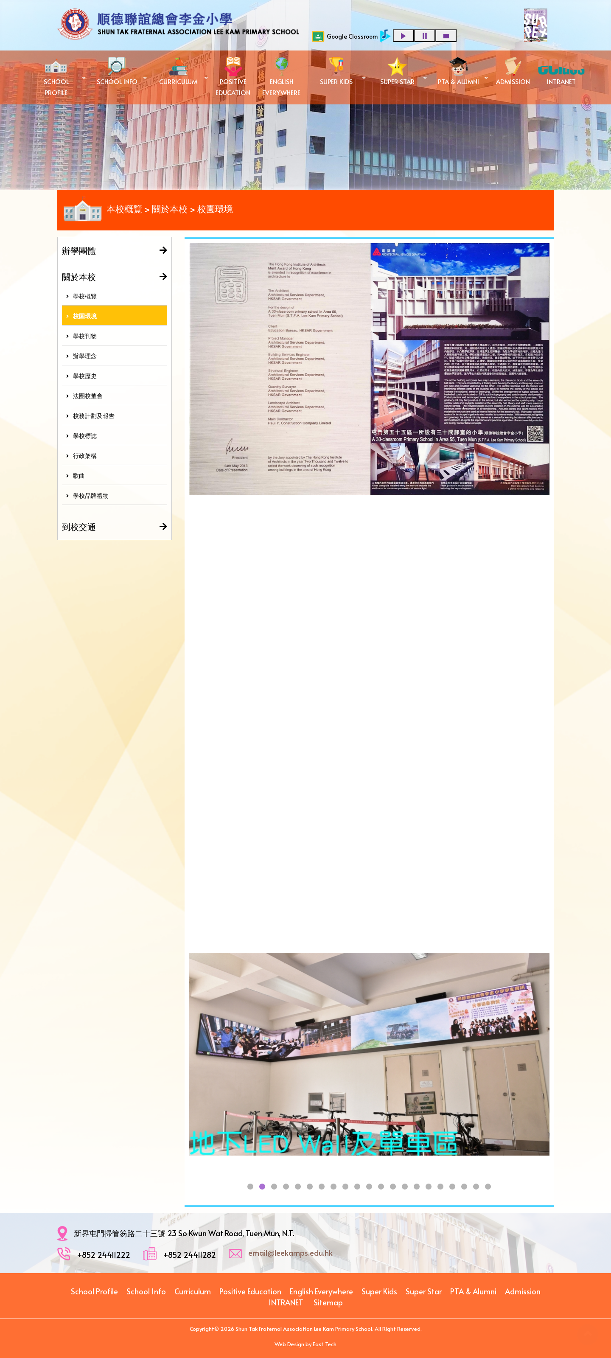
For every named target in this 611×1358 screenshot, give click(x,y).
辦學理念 (81, 356)
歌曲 (75, 475)
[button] (250, 1186)
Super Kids (379, 1291)
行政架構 (81, 456)
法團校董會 (84, 396)
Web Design (289, 1344)
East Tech (324, 1344)
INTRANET (286, 1302)
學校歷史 (81, 376)
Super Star (424, 1291)
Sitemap (328, 1302)
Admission (523, 1291)
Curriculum (192, 1291)
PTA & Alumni (473, 1291)
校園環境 (81, 316)
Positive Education (250, 1291)
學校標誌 (81, 436)
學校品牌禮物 (87, 495)
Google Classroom (345, 36)
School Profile (94, 1291)
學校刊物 (81, 336)
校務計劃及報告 (90, 416)
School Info (146, 1291)
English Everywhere (321, 1291)
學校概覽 (81, 296)
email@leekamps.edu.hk (290, 1252)
